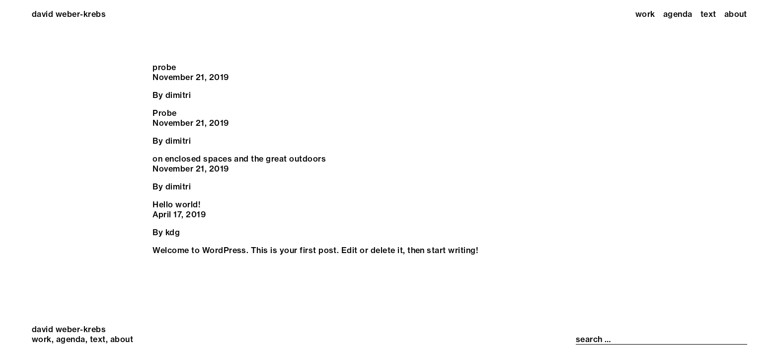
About (735, 14)
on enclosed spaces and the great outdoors (239, 159)
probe (164, 67)
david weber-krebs (69, 14)
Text (708, 14)
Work (645, 14)
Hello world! (176, 204)
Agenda (678, 14)
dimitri (178, 95)
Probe (164, 113)
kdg (172, 232)
